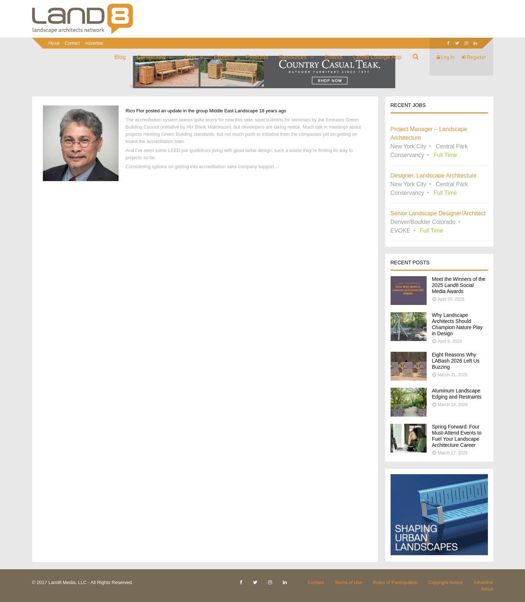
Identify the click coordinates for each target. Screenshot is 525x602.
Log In (445, 57)
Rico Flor (135, 110)
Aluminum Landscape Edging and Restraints (457, 394)
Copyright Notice (445, 582)
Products (257, 57)
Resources (293, 57)
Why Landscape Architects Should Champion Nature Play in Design (457, 324)
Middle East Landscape (233, 110)
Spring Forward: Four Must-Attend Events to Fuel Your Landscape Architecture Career (457, 436)
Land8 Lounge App (377, 57)
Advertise (94, 43)
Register (474, 57)
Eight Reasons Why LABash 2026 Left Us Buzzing (456, 361)
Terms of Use (348, 582)
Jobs (190, 57)
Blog (120, 57)
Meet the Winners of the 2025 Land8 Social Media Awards (459, 285)
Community (151, 57)
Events (333, 57)
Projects (224, 57)
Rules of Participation (395, 582)
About (53, 43)
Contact (72, 43)
